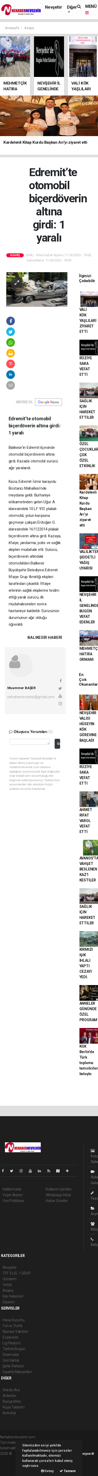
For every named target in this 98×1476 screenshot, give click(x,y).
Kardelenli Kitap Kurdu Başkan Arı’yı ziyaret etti (88, 508)
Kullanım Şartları (59, 1189)
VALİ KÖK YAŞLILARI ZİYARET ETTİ (87, 321)
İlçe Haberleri (13, 1296)
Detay (47, 1471)
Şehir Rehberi (13, 1366)
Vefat (7, 1285)
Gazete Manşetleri (17, 1372)
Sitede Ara (11, 1390)
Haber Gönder (57, 1201)
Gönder (58, 744)
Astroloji (9, 1413)
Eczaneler (11, 1337)
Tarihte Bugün (14, 1349)
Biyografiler (12, 1401)
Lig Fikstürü (12, 1343)
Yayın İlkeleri (12, 1195)
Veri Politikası (13, 1201)
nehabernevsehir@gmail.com (31, 697)
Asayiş (29, 28)
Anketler (9, 1396)
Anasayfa (12, 28)
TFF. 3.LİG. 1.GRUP (17, 1273)
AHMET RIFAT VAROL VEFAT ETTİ (85, 821)
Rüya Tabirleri (13, 1407)
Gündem (9, 1279)
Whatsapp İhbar (58, 1195)
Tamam (68, 1471)
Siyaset (9, 1302)
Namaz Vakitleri (15, 1331)
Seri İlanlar (11, 1360)
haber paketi (10, 1459)
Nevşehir (53, 7)
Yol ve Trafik (12, 1326)
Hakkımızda (12, 1189)
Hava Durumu (14, 1320)
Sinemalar (11, 1354)
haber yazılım (11, 1464)
